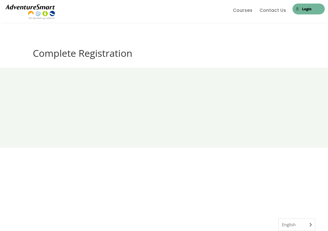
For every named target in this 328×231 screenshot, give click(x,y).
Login (304, 9)
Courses (242, 10)
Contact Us (272, 10)
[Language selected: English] (296, 224)
